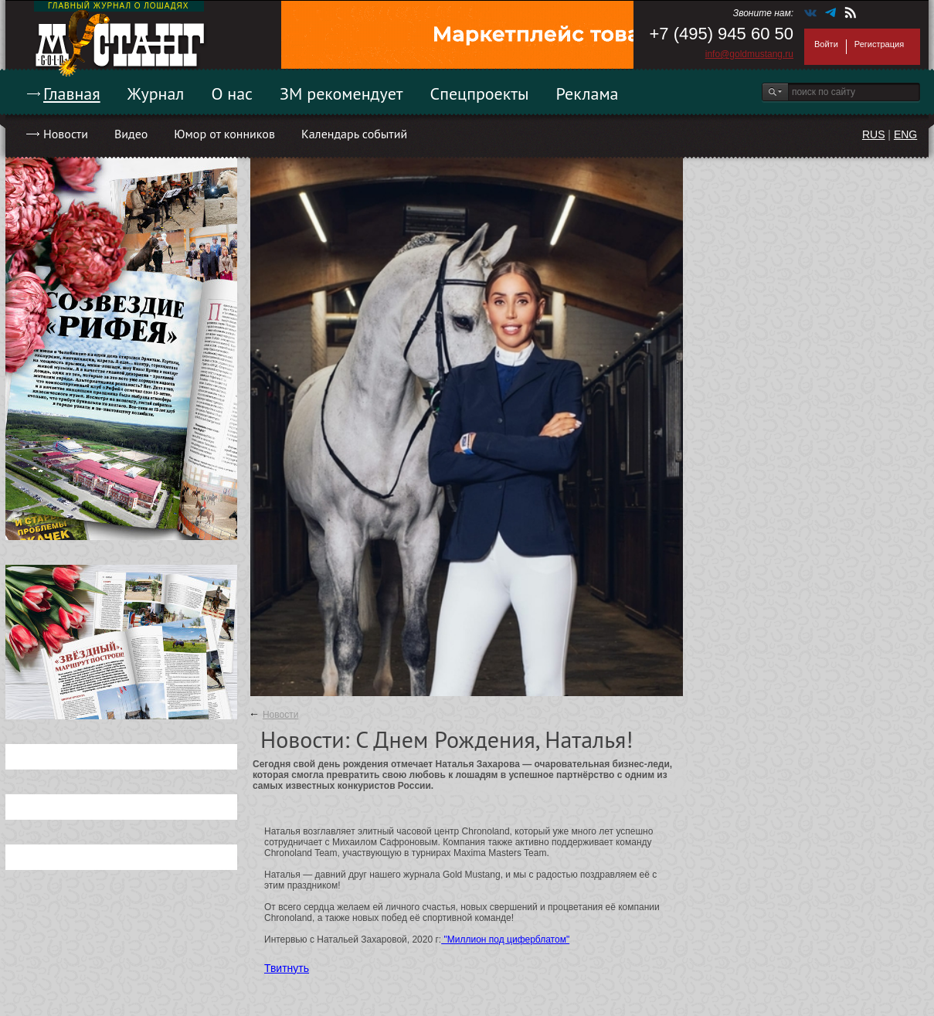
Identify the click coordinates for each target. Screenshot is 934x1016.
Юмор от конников (224, 133)
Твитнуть (286, 968)
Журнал (156, 93)
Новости (65, 133)
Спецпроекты (479, 93)
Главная (71, 93)
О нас (232, 93)
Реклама (587, 93)
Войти (826, 44)
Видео (131, 133)
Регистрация (879, 44)
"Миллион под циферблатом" (505, 939)
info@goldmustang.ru (749, 54)
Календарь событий (354, 133)
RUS (873, 134)
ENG (905, 134)
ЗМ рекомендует (341, 93)
